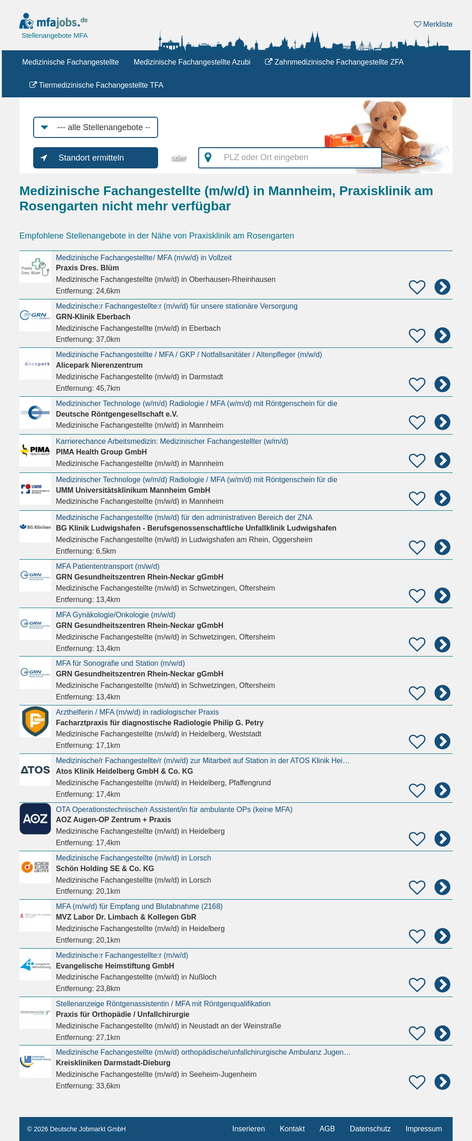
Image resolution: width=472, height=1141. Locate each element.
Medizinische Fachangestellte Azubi (192, 62)
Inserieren (248, 1129)
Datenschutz (370, 1129)
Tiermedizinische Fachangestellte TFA (97, 85)
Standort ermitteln (91, 157)
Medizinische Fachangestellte (70, 62)
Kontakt (292, 1129)
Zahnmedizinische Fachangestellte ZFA (334, 62)
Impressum (424, 1129)
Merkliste (433, 24)
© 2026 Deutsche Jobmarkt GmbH (76, 1129)
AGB (327, 1129)
